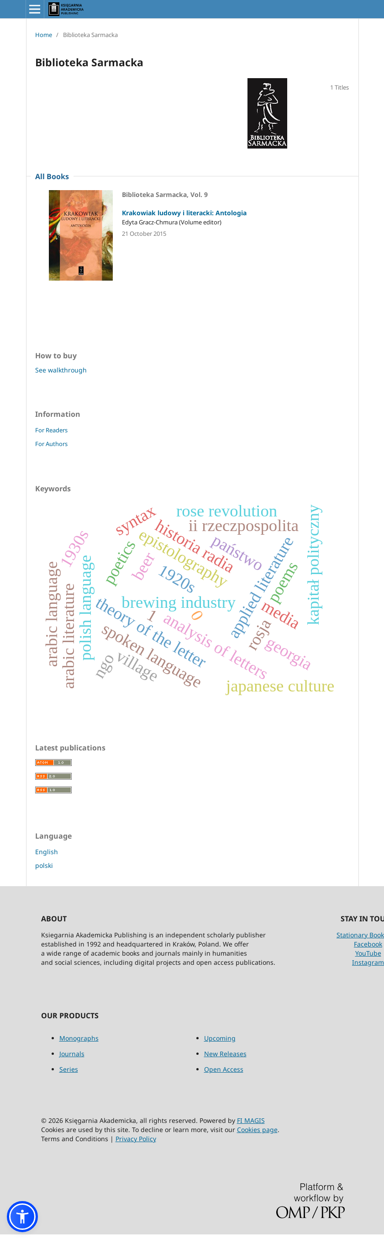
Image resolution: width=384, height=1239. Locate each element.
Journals (71, 1053)
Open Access (223, 1069)
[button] (22, 1216)
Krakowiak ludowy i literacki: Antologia (184, 212)
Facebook (368, 944)
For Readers (51, 430)
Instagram (368, 962)
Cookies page (257, 1129)
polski (44, 865)
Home (43, 35)
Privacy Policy (136, 1138)
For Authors (51, 444)
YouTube (368, 953)
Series (68, 1069)
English (46, 851)
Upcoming (220, 1038)
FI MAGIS (251, 1120)
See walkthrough (61, 370)
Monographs (79, 1038)
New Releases (225, 1053)
